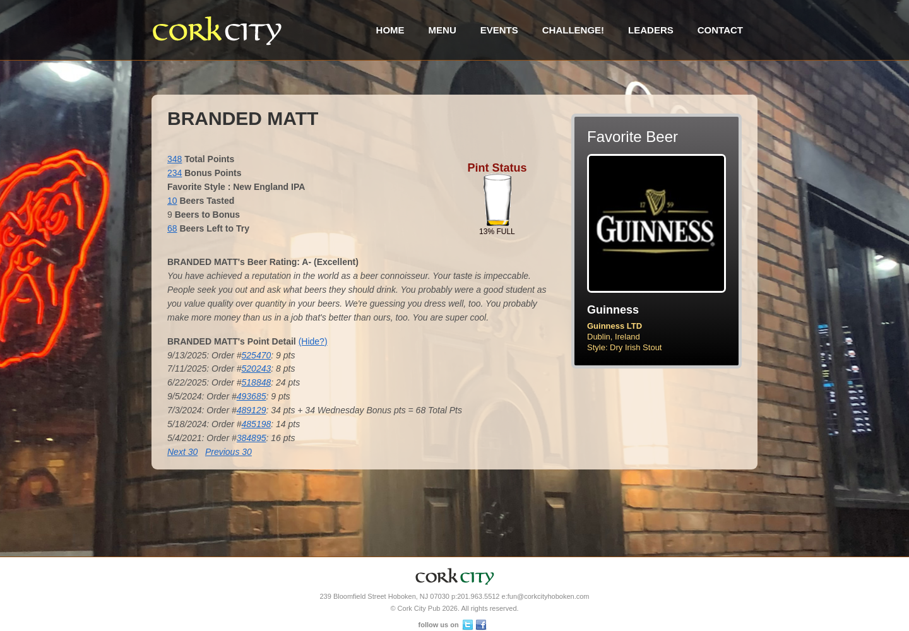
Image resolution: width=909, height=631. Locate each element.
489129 (251, 410)
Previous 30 (228, 452)
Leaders (651, 30)
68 (172, 228)
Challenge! (573, 30)
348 (174, 159)
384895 (251, 438)
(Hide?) (313, 341)
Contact (720, 30)
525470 (256, 355)
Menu (442, 30)
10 (172, 201)
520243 (256, 368)
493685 (251, 396)
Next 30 (182, 452)
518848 (256, 382)
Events (499, 30)
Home (390, 30)
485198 (256, 424)
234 (174, 173)
